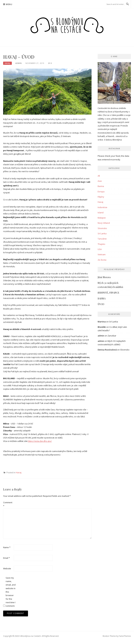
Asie (100, 181)
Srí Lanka (102, 233)
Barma (101, 186)
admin (18, 63)
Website (7, 568)
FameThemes (125, 636)
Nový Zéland (104, 222)
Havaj (7, 63)
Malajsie (102, 217)
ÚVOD (101, 304)
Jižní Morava (104, 277)
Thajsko (101, 244)
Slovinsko (102, 228)
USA (100, 249)
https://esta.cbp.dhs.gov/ (40, 441)
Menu (9, 4)
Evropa (101, 191)
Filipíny (101, 196)
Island (100, 212)
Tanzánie (102, 238)
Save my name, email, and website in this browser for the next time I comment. (11, 591)
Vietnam (102, 254)
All (99, 175)
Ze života (102, 259)
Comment (7, 504)
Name (6, 547)
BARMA (102, 298)
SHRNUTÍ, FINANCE (108, 292)
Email (6, 558)
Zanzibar (112, 335)
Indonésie (102, 207)
